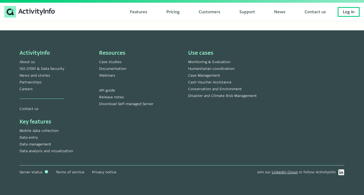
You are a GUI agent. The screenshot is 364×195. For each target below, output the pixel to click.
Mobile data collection (39, 130)
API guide (107, 90)
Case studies (110, 61)
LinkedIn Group (285, 172)
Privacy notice (104, 172)
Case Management (204, 75)
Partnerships (31, 82)
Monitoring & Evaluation (209, 61)
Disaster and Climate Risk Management (222, 95)
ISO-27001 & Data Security (42, 68)
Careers (26, 89)
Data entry (29, 137)
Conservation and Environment (215, 89)
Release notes (111, 97)
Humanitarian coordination (211, 68)
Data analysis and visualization (46, 151)
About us (27, 61)
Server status (34, 172)
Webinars (107, 75)
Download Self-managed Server (126, 103)
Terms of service (70, 172)
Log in (348, 12)
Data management (35, 144)
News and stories (35, 75)
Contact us (29, 108)
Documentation (112, 68)
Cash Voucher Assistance (210, 82)
